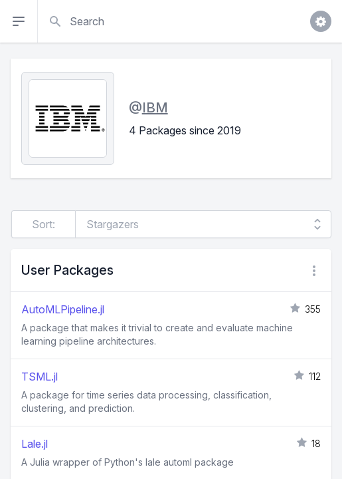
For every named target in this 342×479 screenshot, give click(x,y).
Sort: (43, 224)
